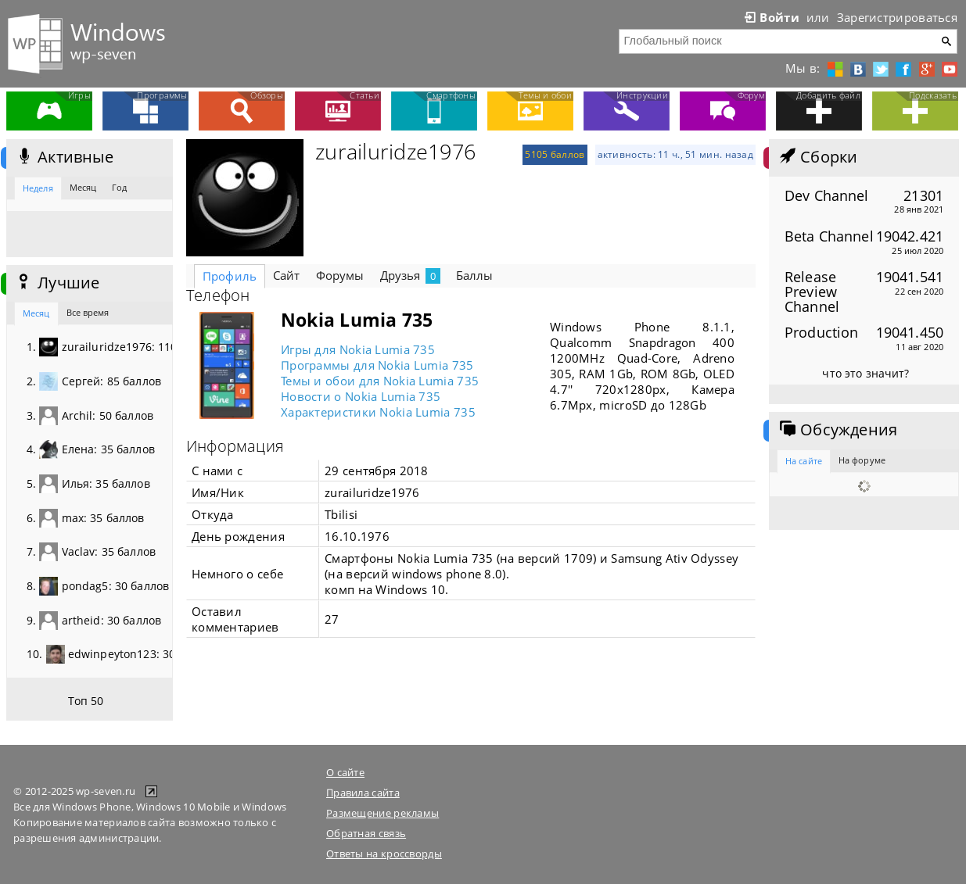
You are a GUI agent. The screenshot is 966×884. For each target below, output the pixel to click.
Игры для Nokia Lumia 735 (358, 349)
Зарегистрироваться (897, 17)
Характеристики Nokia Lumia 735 (378, 412)
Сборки (817, 157)
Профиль (230, 276)
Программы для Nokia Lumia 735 (377, 365)
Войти (770, 17)
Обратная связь (366, 833)
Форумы (340, 275)
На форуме (862, 460)
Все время (88, 312)
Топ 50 (86, 700)
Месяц (83, 187)
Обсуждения (837, 430)
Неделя (38, 188)
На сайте (803, 461)
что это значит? (865, 373)
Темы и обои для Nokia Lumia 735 (380, 380)
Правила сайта (363, 793)
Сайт (286, 275)
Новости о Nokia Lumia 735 (360, 396)
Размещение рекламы (382, 813)
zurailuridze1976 (395, 152)
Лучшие (56, 283)
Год (119, 187)
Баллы (475, 275)
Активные (63, 157)
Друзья (410, 275)
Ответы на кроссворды (384, 853)
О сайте (345, 772)
